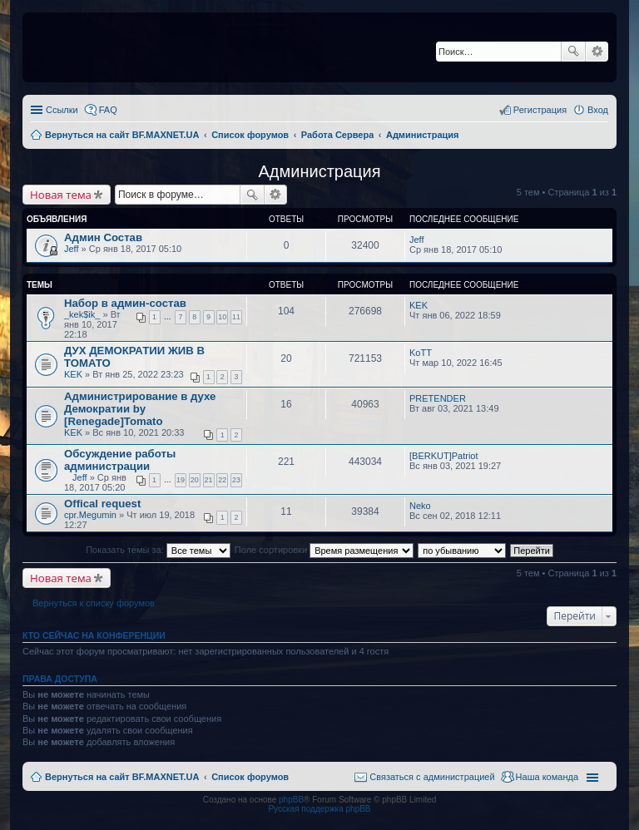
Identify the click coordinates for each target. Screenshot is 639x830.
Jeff (71, 249)
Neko (420, 506)
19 (180, 480)
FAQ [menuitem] (108, 110)
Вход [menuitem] (597, 110)
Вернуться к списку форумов (93, 603)
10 (222, 317)
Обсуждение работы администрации (120, 459)
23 (236, 480)
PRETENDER (437, 398)
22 (222, 480)
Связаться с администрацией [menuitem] (431, 777)
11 (236, 317)
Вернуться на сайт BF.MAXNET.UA (122, 777)
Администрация (319, 171)
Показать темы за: (158, 550)
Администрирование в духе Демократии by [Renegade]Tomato (139, 408)
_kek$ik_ (82, 314)
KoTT (420, 353)
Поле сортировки (324, 550)
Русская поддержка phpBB (319, 808)
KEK (418, 305)
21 (209, 480)
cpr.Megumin (90, 515)
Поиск (573, 52)
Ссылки (62, 110)
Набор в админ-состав (125, 303)
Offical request (102, 503)
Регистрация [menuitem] (540, 110)
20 (195, 480)
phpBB (291, 799)
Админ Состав (103, 237)
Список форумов (250, 777)
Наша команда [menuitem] (547, 777)
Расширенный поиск (597, 52)
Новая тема (61, 194)
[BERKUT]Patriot (443, 456)
